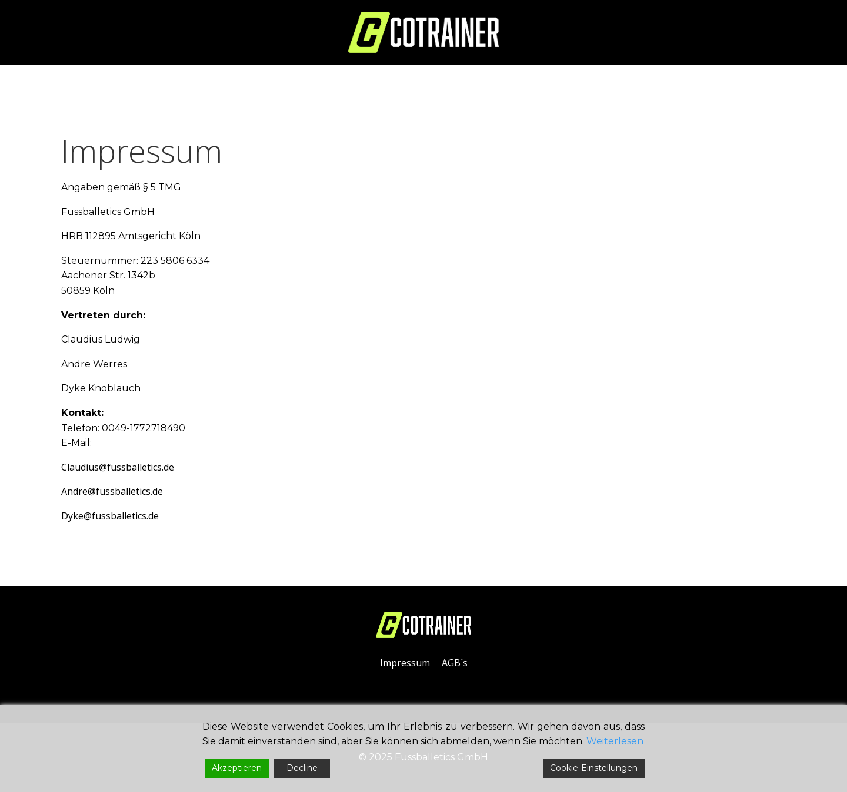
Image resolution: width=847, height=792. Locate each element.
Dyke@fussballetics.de (110, 515)
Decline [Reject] (302, 768)
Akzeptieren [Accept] (237, 768)
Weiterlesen (614, 741)
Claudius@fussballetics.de (117, 467)
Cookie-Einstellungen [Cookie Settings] (594, 768)
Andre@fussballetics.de (112, 491)
